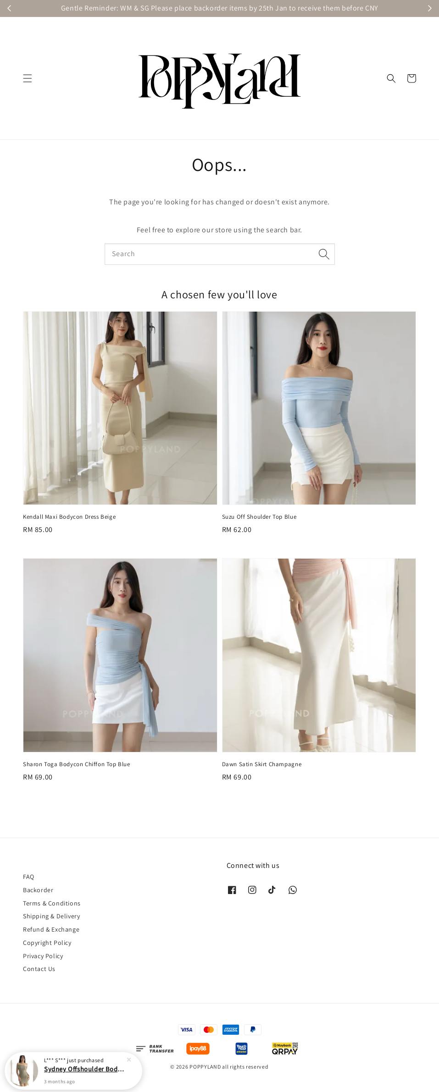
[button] (27, 78)
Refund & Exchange (51, 929)
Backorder (38, 890)
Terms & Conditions (52, 903)
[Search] (324, 254)
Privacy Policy (43, 956)
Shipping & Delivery (51, 916)
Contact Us (39, 969)
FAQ (28, 877)
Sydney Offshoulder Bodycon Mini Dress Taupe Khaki (84, 1068)
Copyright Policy (47, 942)
